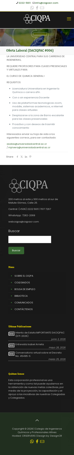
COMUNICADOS (24, 302)
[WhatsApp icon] (32, 8)
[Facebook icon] (37, 8)
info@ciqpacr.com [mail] (46, 3)
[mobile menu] (69, 19)
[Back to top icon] (37, 420)
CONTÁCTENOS (24, 309)
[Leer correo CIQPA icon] (42, 8)
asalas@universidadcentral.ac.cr (27, 144)
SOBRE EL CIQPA (24, 276)
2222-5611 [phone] (25, 3)
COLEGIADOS (22, 282)
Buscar (14, 231)
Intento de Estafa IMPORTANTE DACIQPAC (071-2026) (40, 334)
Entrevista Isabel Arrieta (29, 344)
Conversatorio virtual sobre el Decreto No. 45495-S (38, 354)
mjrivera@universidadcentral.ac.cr (29, 147)
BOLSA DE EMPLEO (25, 289)
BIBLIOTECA (21, 296)
